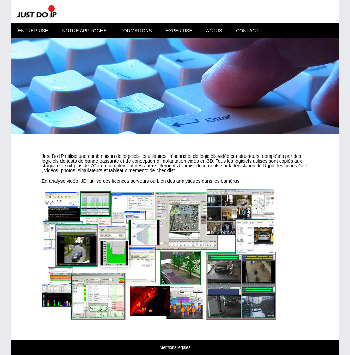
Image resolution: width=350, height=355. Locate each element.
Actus (214, 30)
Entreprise (33, 30)
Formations (136, 30)
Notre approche (84, 30)
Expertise (178, 30)
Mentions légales (175, 347)
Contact (247, 30)
